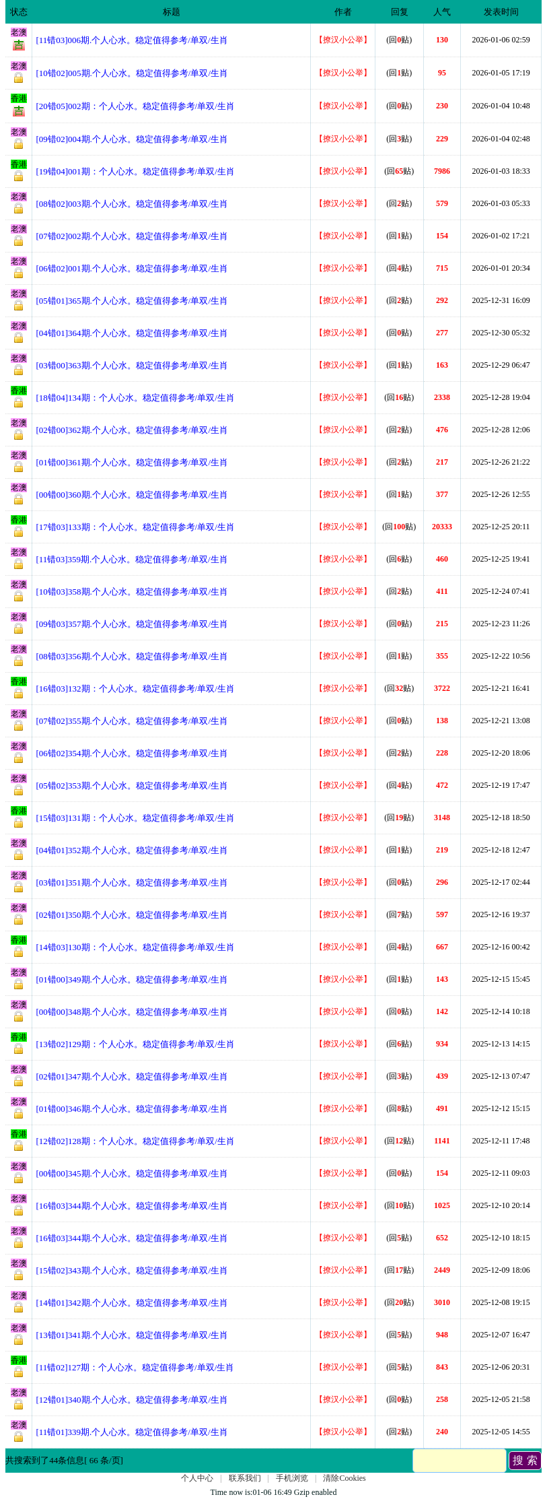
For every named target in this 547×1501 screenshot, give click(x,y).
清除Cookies (344, 1478)
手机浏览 (292, 1478)
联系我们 (245, 1478)
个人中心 (197, 1478)
